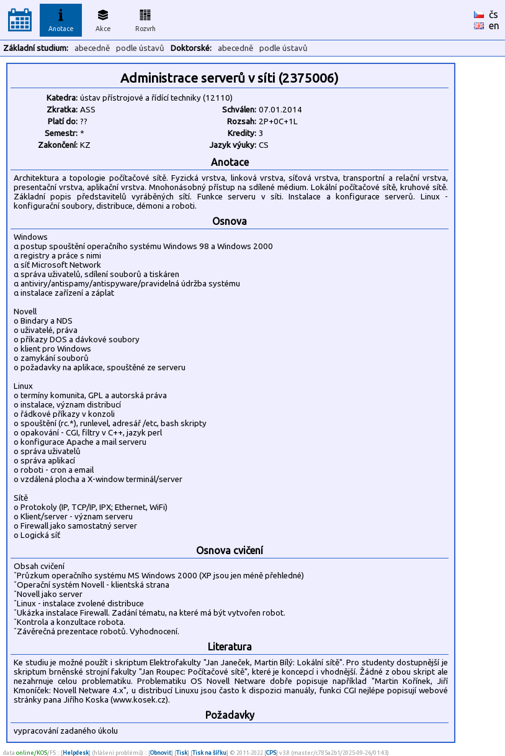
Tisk (181, 752)
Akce (103, 18)
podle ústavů (140, 48)
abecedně (92, 48)
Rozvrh (145, 18)
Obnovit (160, 752)
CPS (271, 752)
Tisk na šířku (209, 752)
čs (493, 14)
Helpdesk (76, 752)
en (494, 25)
